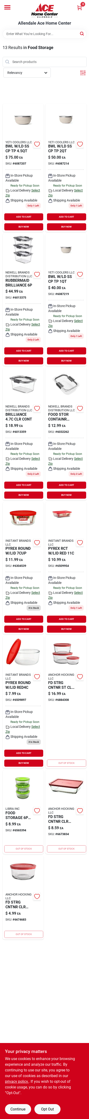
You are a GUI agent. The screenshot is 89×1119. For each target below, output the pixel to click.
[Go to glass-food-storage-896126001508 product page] (23, 812)
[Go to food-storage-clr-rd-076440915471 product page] (23, 898)
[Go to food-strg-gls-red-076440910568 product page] (66, 702)
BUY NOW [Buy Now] (24, 226)
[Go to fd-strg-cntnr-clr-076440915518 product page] (66, 812)
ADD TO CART (23, 216)
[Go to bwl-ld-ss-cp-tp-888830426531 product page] (66, 167)
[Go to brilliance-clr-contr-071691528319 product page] (23, 434)
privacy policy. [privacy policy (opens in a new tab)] (17, 1081)
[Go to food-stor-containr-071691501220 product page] (66, 434)
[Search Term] (45, 34)
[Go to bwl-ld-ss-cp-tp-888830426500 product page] (66, 300)
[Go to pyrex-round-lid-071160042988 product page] (23, 568)
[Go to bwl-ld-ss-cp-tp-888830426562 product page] (23, 167)
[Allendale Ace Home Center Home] (44, 10)
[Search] (82, 33)
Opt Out (47, 1109)
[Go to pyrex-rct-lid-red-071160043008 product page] (66, 568)
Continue (17, 1109)
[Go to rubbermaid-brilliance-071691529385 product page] (23, 300)
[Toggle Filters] (83, 73)
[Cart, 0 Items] (79, 7)
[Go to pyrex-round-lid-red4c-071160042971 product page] (23, 702)
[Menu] (7, 7)
